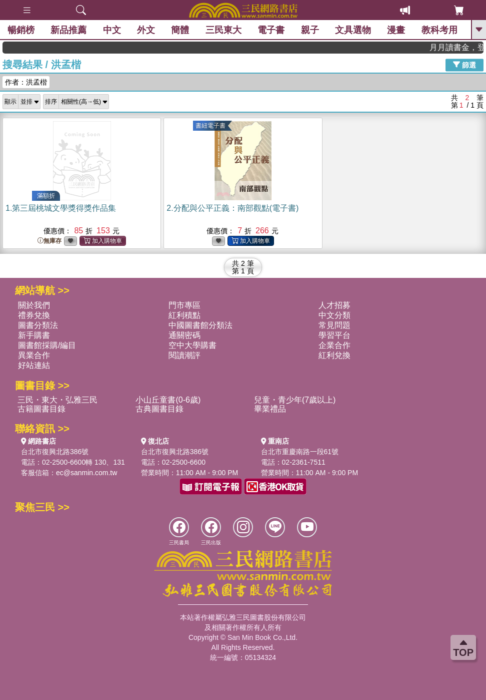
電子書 (271, 30)
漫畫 (396, 30)
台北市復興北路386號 (54, 452)
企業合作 (334, 345)
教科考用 (440, 30)
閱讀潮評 (184, 355)
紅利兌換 (334, 355)
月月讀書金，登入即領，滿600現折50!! (462, 47)
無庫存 (50, 241)
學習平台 (334, 335)
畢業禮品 (270, 409)
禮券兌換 (34, 315)
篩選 (464, 65)
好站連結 (34, 365)
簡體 (180, 30)
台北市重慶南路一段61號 (300, 452)
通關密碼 (184, 335)
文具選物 (353, 30)
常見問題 (334, 325)
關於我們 (34, 305)
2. (232, 208)
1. (61, 208)
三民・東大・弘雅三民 (58, 400)
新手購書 (34, 335)
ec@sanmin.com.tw (86, 473)
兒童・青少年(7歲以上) (295, 400)
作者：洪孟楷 (26, 82)
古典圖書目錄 (160, 409)
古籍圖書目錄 (42, 409)
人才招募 (334, 305)
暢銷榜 (21, 30)
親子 (310, 30)
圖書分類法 (38, 325)
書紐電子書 (211, 125)
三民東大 (224, 30)
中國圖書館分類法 (200, 325)
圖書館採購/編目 (47, 345)
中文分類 (334, 315)
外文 (146, 30)
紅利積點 (184, 315)
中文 (112, 30)
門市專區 (184, 305)
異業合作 (34, 355)
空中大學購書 (192, 345)
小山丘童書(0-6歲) (168, 400)
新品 (68, 30)
